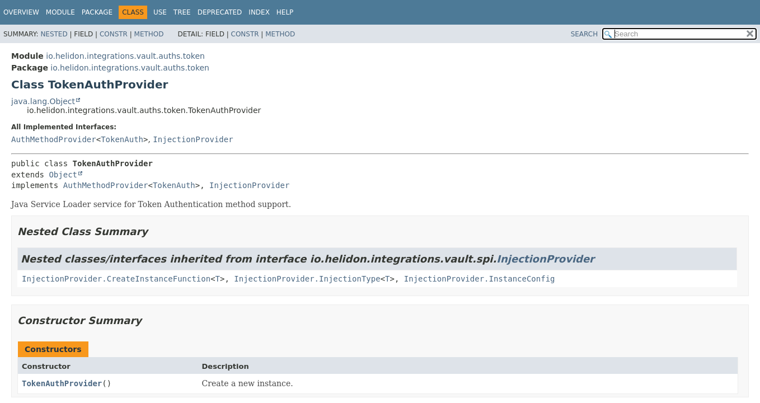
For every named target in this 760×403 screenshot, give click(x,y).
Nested (53, 34)
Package (97, 12)
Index (259, 12)
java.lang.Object (43, 101)
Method (149, 34)
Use (160, 12)
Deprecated (220, 12)
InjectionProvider (193, 139)
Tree (182, 12)
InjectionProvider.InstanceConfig (479, 278)
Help (285, 12)
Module (60, 12)
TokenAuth (122, 139)
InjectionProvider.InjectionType (307, 278)
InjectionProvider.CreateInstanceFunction (116, 278)
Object (63, 174)
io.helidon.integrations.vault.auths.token (125, 55)
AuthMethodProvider (53, 139)
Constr (114, 34)
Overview (21, 12)
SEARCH (584, 34)
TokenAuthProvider (62, 383)
